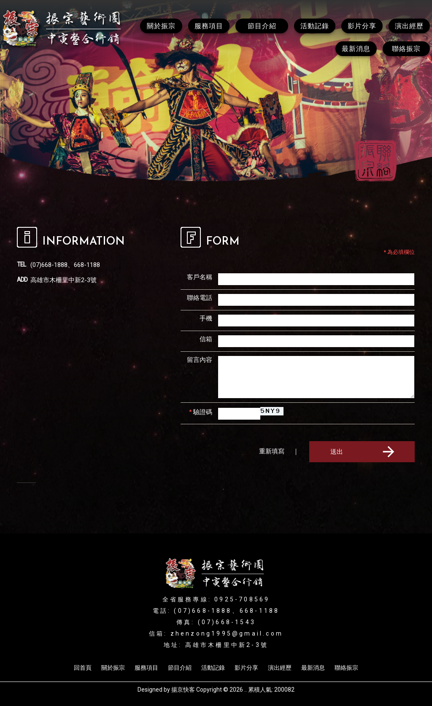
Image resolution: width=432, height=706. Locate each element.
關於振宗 (113, 667)
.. (245, 689)
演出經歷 (280, 667)
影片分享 (246, 667)
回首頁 (83, 667)
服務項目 (146, 667)
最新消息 (313, 667)
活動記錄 (213, 667)
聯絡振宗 (346, 667)
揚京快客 (183, 689)
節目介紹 (180, 667)
